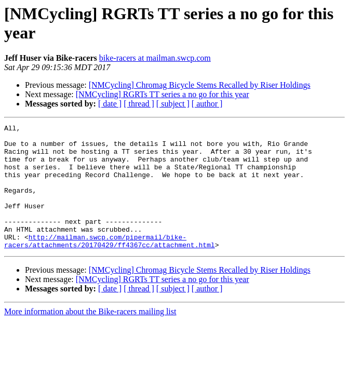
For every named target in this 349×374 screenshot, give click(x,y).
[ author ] (207, 103)
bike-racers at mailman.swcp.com (155, 58)
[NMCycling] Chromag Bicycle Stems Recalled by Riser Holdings (200, 85)
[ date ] (110, 103)
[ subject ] (173, 103)
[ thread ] (139, 103)
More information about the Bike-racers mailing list (90, 336)
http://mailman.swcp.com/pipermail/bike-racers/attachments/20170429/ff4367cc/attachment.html (109, 265)
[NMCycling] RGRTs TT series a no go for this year (162, 94)
